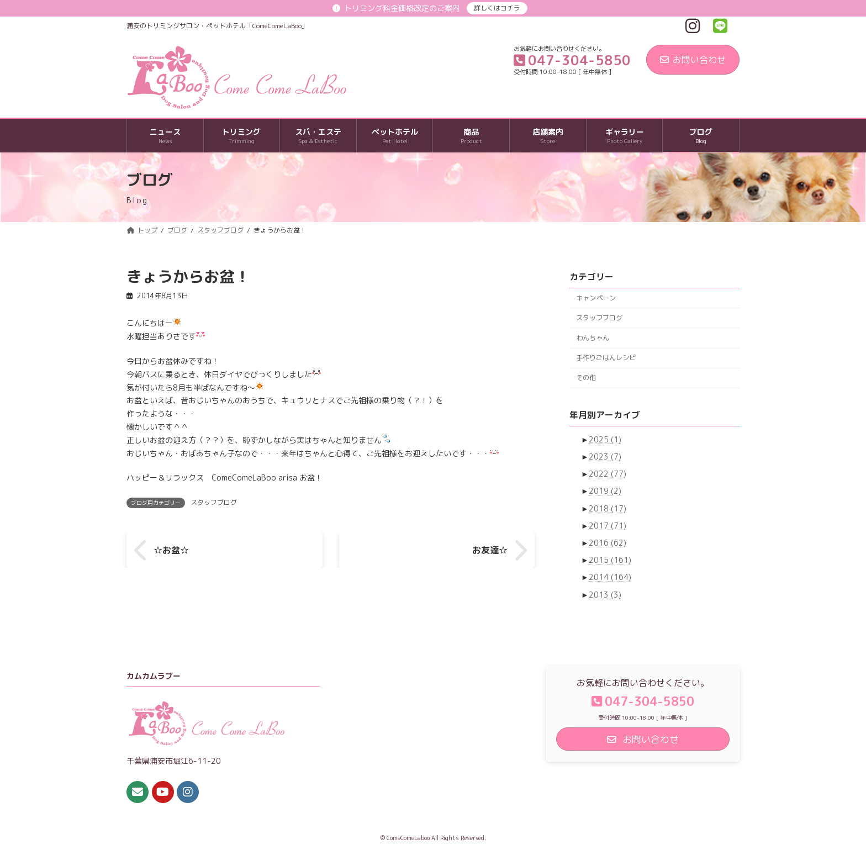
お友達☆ (490, 550)
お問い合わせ (693, 60)
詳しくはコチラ (497, 8)
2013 (605, 594)
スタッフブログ (214, 502)
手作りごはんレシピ (606, 357)
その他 (586, 377)
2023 (605, 456)
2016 (607, 542)
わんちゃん (592, 337)
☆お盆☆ (171, 550)
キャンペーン (596, 298)
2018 (607, 508)
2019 (605, 491)
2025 (605, 439)
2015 (610, 560)
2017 (607, 525)
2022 (607, 473)
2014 (610, 577)
